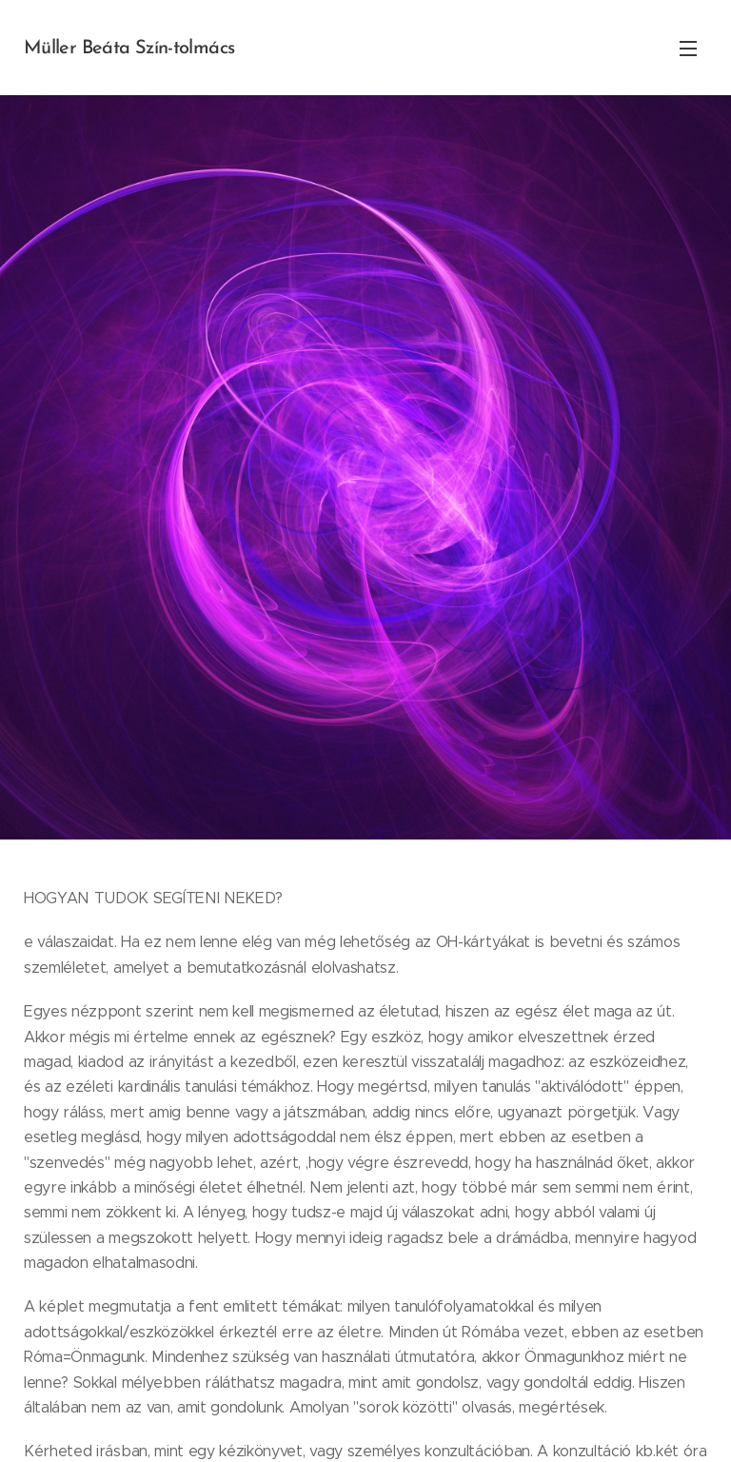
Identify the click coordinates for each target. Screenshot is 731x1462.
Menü (688, 48)
